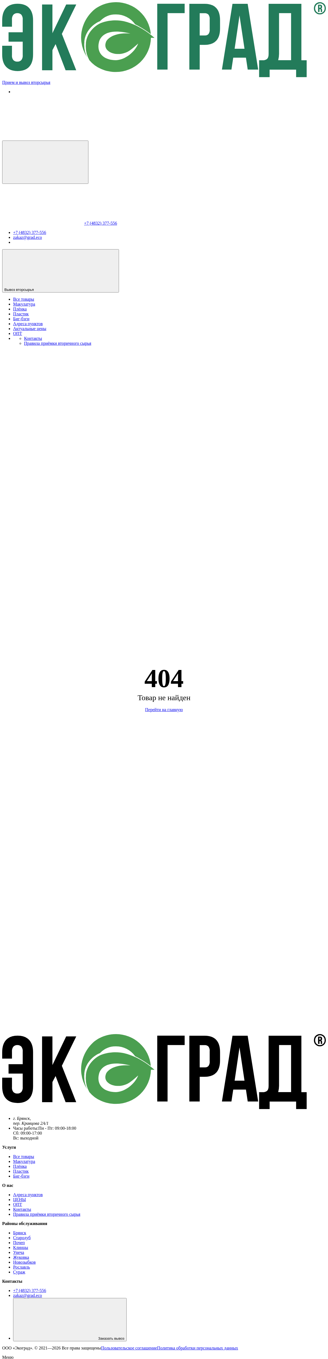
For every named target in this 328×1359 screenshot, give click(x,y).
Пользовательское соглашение (129, 1348)
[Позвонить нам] (43, 138)
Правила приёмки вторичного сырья (57, 343)
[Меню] (45, 162)
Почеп (19, 1242)
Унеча (18, 1252)
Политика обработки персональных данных (197, 1348)
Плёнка (20, 309)
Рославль (21, 1267)
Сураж (19, 1272)
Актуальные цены (29, 328)
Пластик (21, 314)
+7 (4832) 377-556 (100, 223)
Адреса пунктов (28, 323)
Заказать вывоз (69, 1319)
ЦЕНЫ (19, 1199)
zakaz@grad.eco (27, 237)
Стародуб (22, 1237)
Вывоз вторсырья (60, 271)
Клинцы (20, 1247)
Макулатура (24, 304)
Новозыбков (24, 1262)
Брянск (19, 1232)
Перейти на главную (164, 709)
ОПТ (17, 333)
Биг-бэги (21, 318)
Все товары (23, 299)
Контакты (33, 338)
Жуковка (21, 1257)
